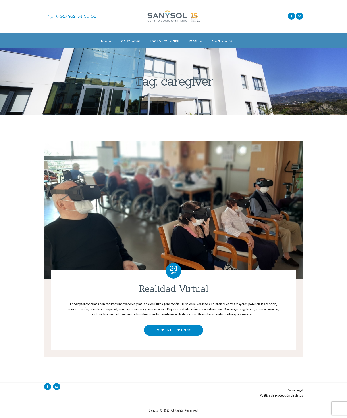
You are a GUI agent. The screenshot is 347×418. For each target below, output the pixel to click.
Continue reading (173, 330)
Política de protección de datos (281, 395)
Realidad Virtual (173, 288)
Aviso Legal (295, 390)
